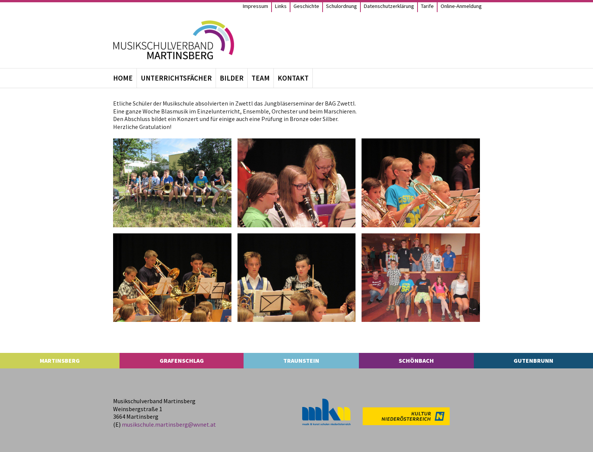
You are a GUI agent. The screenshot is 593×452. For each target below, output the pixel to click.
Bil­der (232, 77)
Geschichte (306, 6)
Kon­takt (293, 77)
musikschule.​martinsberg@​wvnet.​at (169, 424)
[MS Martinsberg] (173, 39)
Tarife (427, 6)
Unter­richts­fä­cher (176, 77)
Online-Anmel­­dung (461, 6)
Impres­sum (255, 6)
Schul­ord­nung (341, 6)
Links (281, 6)
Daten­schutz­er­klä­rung (389, 6)
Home (123, 77)
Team (260, 77)
